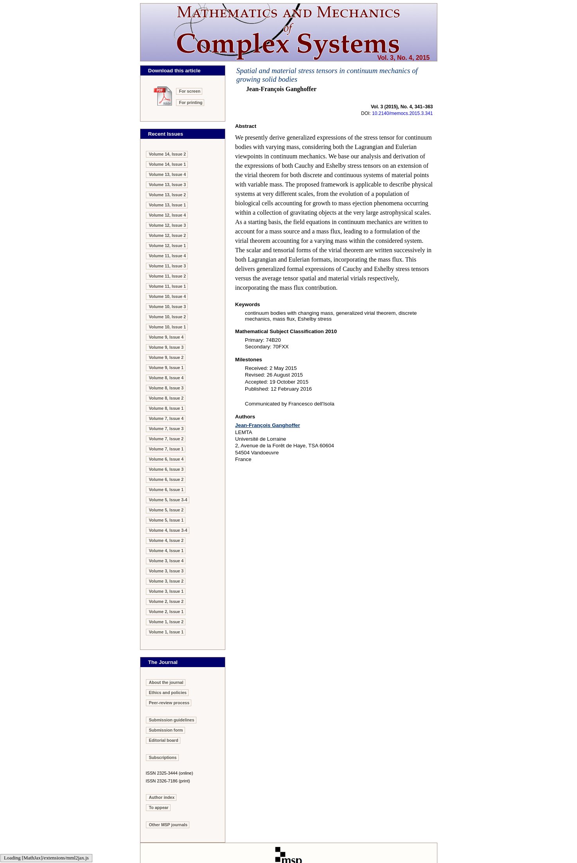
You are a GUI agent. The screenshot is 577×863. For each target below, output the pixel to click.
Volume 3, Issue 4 (166, 560)
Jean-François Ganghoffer (267, 425)
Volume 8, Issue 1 (166, 408)
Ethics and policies (168, 692)
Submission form (166, 730)
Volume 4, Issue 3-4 (168, 530)
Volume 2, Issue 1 (166, 611)
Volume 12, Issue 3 (167, 225)
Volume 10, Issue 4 (167, 296)
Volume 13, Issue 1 (167, 205)
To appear (159, 807)
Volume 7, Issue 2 (166, 438)
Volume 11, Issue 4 (167, 255)
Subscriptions (163, 757)
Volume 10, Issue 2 (167, 316)
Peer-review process (169, 702)
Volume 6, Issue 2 (166, 479)
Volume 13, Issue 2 (167, 194)
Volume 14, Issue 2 (167, 154)
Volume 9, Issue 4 (166, 337)
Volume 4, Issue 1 (166, 550)
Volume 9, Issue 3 (166, 347)
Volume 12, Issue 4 (167, 215)
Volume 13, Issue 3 (167, 184)
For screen (190, 91)
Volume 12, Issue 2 (167, 235)
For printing (191, 102)
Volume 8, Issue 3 (166, 388)
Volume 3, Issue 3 (166, 571)
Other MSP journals (168, 824)
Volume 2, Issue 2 (166, 601)
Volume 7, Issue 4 (166, 418)
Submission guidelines (171, 720)
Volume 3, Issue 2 (166, 581)
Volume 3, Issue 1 (166, 591)
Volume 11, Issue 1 (167, 286)
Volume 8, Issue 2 (166, 398)
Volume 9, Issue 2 (166, 357)
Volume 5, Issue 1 (166, 520)
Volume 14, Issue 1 (167, 164)
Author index (162, 797)
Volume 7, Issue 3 (166, 428)
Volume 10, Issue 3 (167, 306)
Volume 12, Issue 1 (167, 245)
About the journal (166, 682)
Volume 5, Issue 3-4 (168, 499)
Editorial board (163, 740)
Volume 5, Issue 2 (166, 510)
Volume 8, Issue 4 (166, 377)
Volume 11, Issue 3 (167, 266)
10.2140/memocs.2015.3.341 (402, 113)
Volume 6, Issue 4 (166, 459)
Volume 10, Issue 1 (167, 327)
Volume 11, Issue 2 (167, 276)
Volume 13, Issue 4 (167, 174)
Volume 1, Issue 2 (166, 621)
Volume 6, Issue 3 (166, 469)
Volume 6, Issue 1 (166, 489)
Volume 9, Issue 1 (166, 367)
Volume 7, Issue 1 (166, 449)
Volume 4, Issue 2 (166, 540)
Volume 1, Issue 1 (166, 632)
